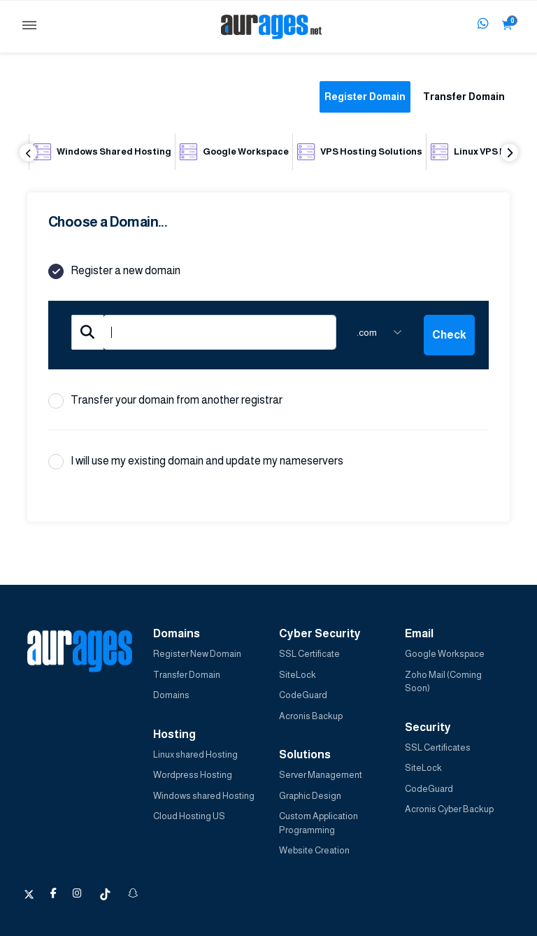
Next (509, 153)
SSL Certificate (309, 653)
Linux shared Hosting (195, 754)
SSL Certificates (438, 747)
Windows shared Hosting (204, 795)
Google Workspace (445, 653)
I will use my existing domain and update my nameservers (195, 461)
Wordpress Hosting (192, 775)
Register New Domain (197, 653)
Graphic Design (310, 795)
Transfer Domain (464, 96)
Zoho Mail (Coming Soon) (443, 681)
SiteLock (297, 674)
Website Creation (314, 850)
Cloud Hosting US (189, 816)
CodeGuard (303, 695)
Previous (28, 153)
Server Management (320, 775)
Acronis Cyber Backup (449, 809)
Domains (171, 695)
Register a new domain (114, 271)
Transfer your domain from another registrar (165, 401)
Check (449, 335)
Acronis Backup (311, 716)
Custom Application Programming (318, 823)
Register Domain (365, 96)
